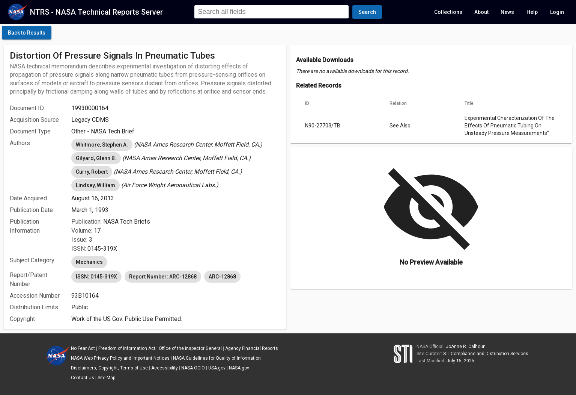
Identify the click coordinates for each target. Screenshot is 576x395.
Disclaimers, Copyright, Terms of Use (109, 368)
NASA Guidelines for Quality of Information (217, 358)
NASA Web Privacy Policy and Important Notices (120, 358)
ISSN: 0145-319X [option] (96, 277)
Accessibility (164, 368)
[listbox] (175, 144)
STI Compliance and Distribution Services (485, 353)
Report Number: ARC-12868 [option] (163, 277)
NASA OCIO (193, 368)
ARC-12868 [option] (222, 277)
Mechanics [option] (89, 262)
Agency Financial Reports (251, 348)
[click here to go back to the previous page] (26, 32)
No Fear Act (83, 348)
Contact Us (82, 377)
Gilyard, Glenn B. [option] (96, 158)
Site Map (106, 377)
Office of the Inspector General (190, 348)
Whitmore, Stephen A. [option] (101, 145)
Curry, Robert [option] (91, 172)
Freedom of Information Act (126, 348)
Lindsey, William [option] (95, 185)
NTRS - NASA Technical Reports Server (96, 12)
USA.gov (217, 368)
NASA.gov (239, 368)
